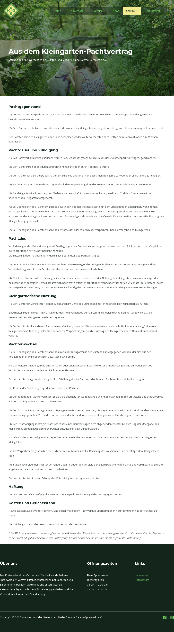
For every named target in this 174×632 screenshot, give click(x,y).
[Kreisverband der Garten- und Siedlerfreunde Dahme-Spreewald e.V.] (11, 10)
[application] (85, 10)
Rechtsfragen (154, 10)
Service (132, 10)
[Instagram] (172, 617)
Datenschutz (142, 579)
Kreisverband (77, 10)
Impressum (141, 575)
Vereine (100, 10)
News (116, 10)
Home (57, 10)
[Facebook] (165, 617)
